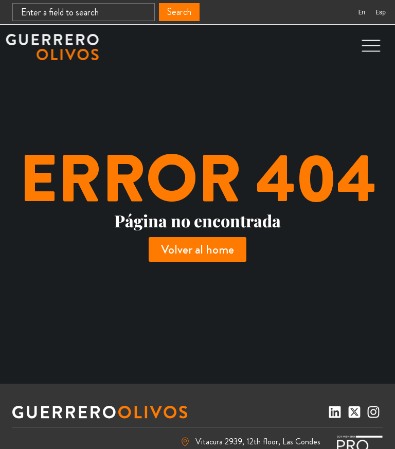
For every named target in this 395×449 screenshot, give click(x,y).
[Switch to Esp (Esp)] (380, 12)
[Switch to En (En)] (361, 12)
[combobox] (83, 12)
